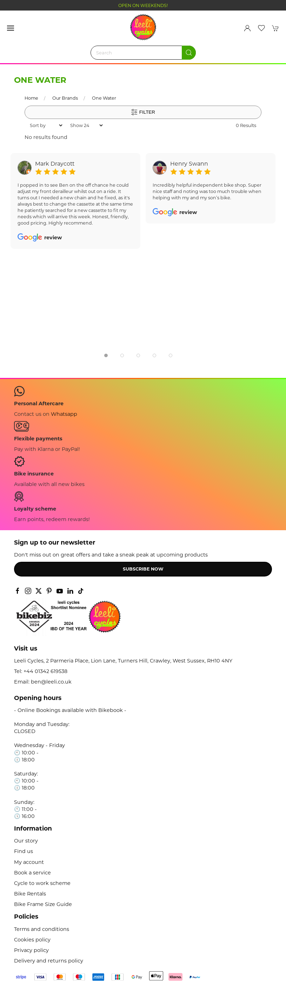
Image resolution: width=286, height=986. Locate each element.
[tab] (106, 355)
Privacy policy (31, 950)
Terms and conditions (41, 929)
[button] (10, 28)
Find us (23, 851)
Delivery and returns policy (48, 961)
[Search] (143, 53)
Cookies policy (32, 940)
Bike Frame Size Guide (43, 904)
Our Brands (65, 98)
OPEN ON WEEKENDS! (143, 5)
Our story (26, 841)
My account (29, 862)
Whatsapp (64, 414)
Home (31, 98)
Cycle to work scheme (42, 883)
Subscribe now (143, 569)
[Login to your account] (247, 28)
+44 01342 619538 (45, 671)
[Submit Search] (189, 53)
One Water (104, 98)
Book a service (32, 873)
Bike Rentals (30, 894)
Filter (143, 112)
